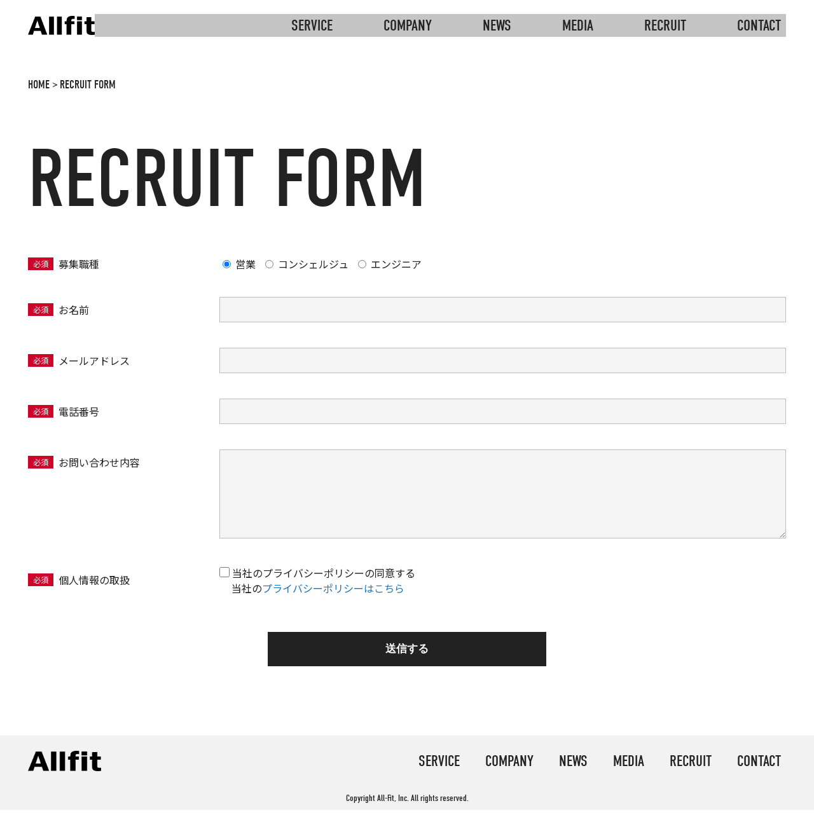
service (312, 25)
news (497, 25)
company (407, 25)
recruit (665, 25)
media (577, 25)
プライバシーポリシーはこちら (333, 588)
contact (759, 25)
